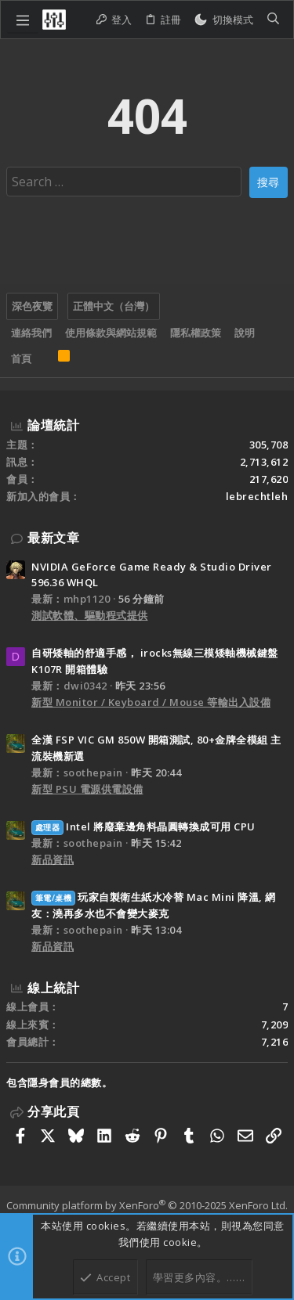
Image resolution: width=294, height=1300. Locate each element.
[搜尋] (273, 20)
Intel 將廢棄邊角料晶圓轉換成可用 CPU (143, 826)
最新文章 (53, 537)
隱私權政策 (195, 333)
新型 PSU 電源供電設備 (87, 789)
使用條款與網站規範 (111, 333)
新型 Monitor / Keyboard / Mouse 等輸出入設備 (150, 702)
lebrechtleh (257, 496)
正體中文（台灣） (113, 306)
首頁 (21, 358)
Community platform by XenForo (147, 1205)
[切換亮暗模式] (223, 20)
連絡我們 (31, 333)
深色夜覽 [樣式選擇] (32, 306)
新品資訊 (52, 859)
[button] (22, 19)
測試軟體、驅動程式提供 (89, 615)
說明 (244, 333)
